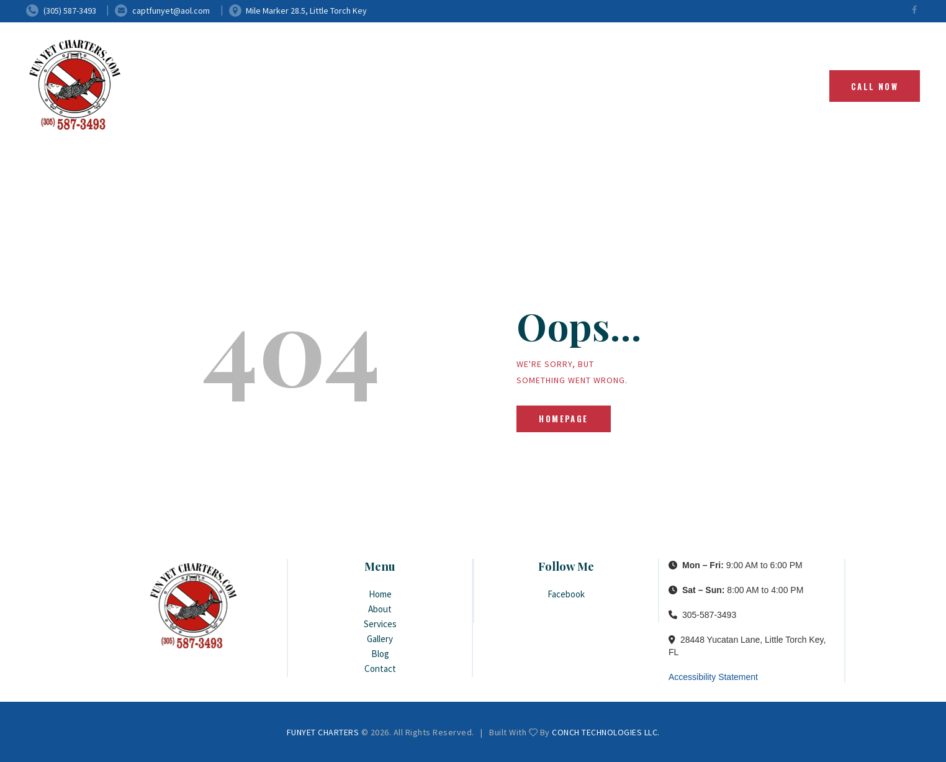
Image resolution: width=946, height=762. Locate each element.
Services (380, 624)
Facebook (566, 594)
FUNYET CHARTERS (323, 732)
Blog (380, 654)
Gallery (380, 639)
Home (380, 594)
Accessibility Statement (713, 677)
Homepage (563, 418)
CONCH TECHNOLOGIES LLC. (606, 732)
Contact (380, 668)
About (380, 609)
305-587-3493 (709, 615)
